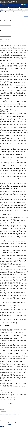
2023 (9, 7)
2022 (12, 7)
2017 (26, 7)
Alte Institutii (11, 414)
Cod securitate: (1, 424)
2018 (23, 7)
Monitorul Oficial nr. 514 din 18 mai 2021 (5, 13)
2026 (1, 7)
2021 (15, 7)
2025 (4, 7)
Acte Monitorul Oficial (6, 414)
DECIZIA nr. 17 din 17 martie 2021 (15, 414)
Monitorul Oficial (2, 414)
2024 (7, 7)
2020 (18, 7)
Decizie (9, 414)
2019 (20, 7)
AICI (9, 2)
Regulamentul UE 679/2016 (3, 411)
